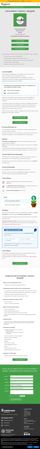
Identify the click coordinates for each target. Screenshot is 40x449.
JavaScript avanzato (23, 36)
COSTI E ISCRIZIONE (20, 41)
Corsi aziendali (26, 427)
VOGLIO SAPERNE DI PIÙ (20, 49)
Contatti (25, 416)
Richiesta (7, 391)
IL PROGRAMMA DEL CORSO (20, 117)
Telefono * (7, 382)
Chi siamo (26, 410)
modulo (8, 255)
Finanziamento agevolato (28, 420)
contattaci (27, 243)
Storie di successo (27, 412)
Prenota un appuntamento (29, 423)
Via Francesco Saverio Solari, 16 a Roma (12, 224)
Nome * (6, 376)
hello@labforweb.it (8, 420)
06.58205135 (7, 423)
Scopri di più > (29, 1)
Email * (6, 379)
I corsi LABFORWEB (27, 413)
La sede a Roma (27, 411)
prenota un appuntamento (31, 256)
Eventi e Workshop (27, 414)
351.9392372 (7, 425)
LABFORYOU (8, 183)
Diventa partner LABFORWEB (29, 428)
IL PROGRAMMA (20, 45)
